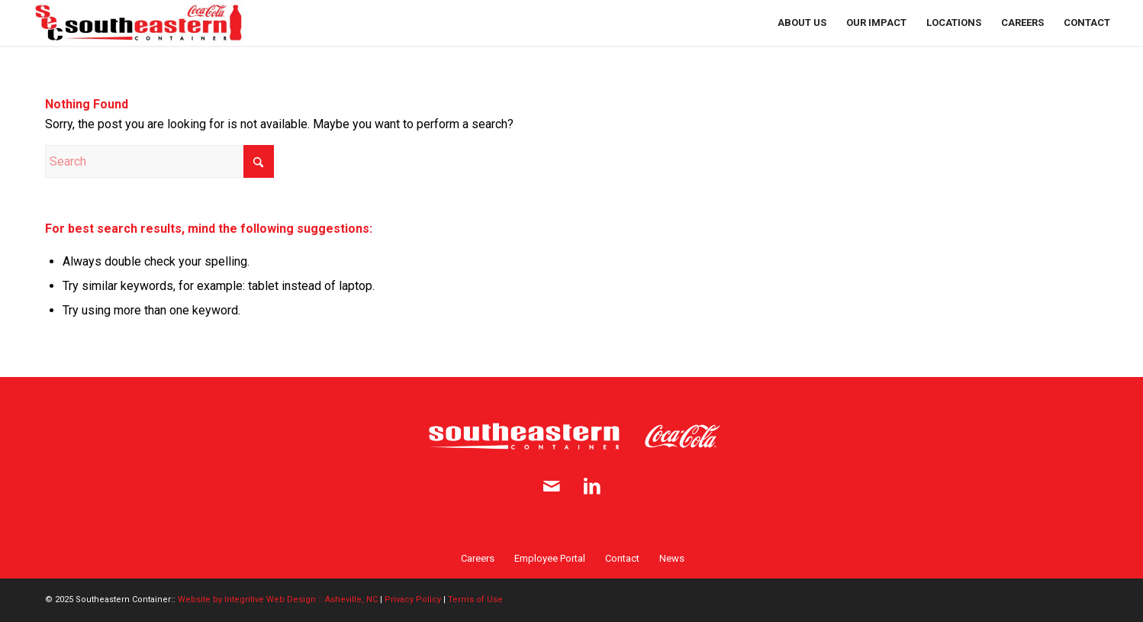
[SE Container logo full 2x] (138, 23)
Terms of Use (475, 599)
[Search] (159, 161)
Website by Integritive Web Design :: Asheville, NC (278, 599)
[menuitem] (802, 23)
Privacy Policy (413, 599)
